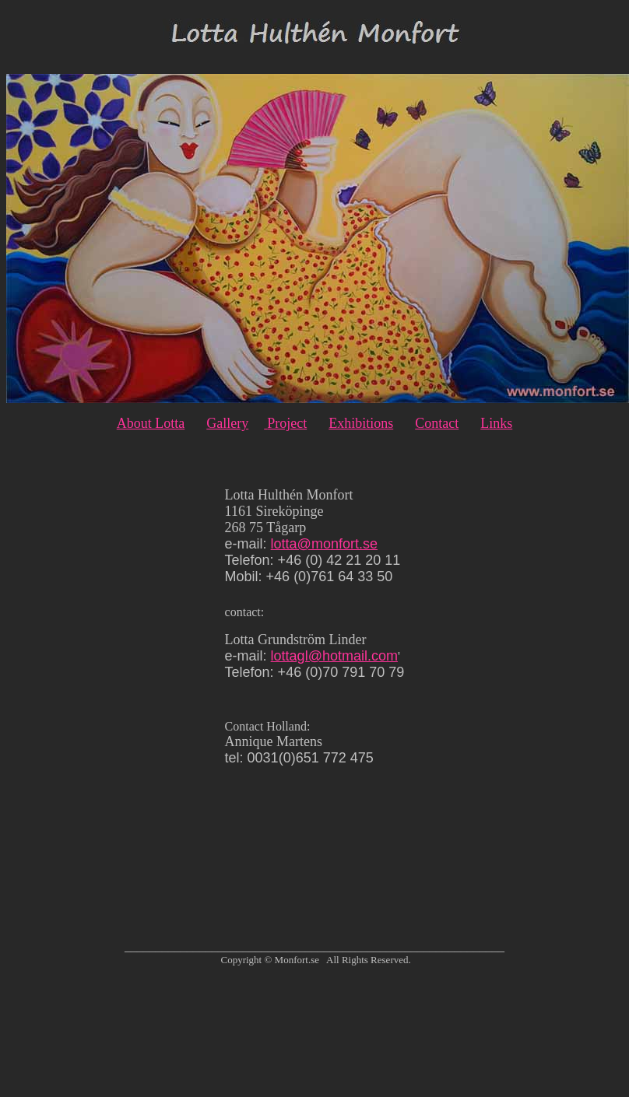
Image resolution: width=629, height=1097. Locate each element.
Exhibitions (361, 423)
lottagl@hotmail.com (334, 656)
